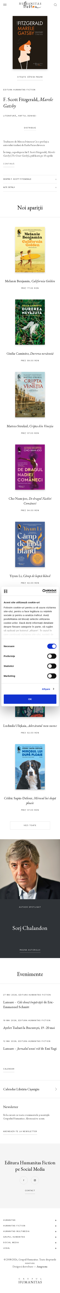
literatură (9, 116)
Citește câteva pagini (30, 77)
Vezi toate (30, 825)
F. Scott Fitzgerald (20, 99)
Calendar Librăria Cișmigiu (21, 1089)
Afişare (46, 689)
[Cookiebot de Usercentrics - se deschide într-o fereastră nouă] (42, 591)
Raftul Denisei (27, 116)
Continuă (8, 164)
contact (30, 1191)
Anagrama (42, 1266)
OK (30, 699)
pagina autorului (30, 950)
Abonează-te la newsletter (20, 1131)
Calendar (8, 1069)
